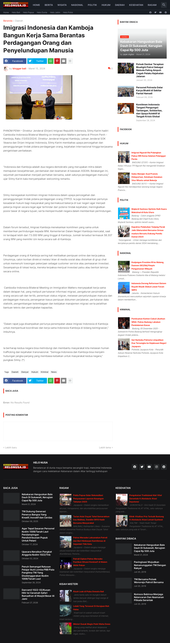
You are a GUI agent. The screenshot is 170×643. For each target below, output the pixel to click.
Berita (49, 4)
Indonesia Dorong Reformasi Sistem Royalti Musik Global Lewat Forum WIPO (148, 286)
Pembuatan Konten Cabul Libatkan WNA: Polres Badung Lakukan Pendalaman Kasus (148, 321)
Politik (92, 4)
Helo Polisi (68, 12)
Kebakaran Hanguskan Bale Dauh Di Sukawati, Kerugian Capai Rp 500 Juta (37, 497)
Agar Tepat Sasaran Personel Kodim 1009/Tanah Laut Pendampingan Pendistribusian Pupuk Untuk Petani (38, 534)
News (53, 372)
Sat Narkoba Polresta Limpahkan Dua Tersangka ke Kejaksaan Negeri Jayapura (148, 343)
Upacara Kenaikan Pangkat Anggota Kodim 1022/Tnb (37, 553)
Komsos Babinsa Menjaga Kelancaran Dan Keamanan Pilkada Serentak (149, 597)
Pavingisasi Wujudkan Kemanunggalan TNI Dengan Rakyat (150, 565)
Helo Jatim (55, 12)
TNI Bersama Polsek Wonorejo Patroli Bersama (149, 581)
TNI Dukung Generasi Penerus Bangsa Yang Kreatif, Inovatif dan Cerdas (37, 514)
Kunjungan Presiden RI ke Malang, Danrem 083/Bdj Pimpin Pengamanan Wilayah (147, 265)
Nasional (77, 4)
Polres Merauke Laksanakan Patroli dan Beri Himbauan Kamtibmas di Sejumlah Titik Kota (90, 540)
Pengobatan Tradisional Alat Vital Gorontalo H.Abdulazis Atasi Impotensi (145, 498)
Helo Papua (28, 12)
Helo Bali (16, 12)
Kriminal (44, 372)
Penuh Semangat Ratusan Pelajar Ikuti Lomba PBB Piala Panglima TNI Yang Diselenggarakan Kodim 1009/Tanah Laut (38, 572)
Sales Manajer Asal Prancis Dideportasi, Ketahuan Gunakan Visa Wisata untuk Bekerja (146, 177)
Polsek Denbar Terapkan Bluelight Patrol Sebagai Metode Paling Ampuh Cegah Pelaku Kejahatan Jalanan (150, 70)
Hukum (106, 4)
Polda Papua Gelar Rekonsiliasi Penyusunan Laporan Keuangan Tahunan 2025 (88, 498)
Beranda (7, 21)
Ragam (152, 4)
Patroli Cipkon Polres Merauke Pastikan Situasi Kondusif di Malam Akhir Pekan (90, 562)
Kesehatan (136, 4)
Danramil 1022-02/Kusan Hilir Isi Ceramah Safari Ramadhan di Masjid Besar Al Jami (38, 594)
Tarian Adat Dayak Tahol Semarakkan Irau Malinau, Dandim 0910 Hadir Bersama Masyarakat (91, 519)
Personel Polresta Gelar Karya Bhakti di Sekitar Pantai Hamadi (149, 90)
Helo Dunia (42, 12)
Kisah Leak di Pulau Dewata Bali (88, 591)
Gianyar (25, 372)
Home (36, 4)
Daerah (120, 4)
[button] (164, 5)
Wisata (62, 4)
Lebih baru (11, 447)
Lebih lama (105, 447)
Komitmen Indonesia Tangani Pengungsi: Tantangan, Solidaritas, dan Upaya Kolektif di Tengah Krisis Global (149, 110)
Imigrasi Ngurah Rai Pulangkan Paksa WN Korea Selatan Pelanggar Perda (148, 155)
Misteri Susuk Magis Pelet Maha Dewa (91, 624)
